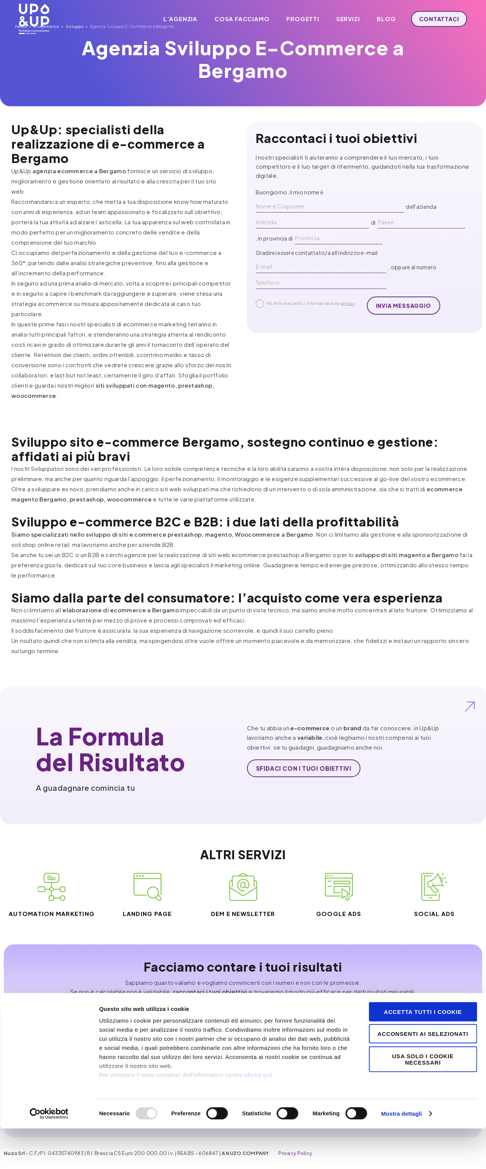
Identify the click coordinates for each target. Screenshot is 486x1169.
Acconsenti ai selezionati (422, 1074)
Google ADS (339, 913)
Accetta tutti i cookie (423, 1052)
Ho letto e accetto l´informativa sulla (305, 304)
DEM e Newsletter (243, 913)
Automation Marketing (52, 913)
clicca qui (258, 1115)
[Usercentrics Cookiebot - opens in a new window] (49, 1154)
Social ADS (434, 913)
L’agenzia (177, 18)
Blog (382, 18)
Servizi (344, 18)
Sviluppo (63, 112)
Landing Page (147, 913)
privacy (348, 303)
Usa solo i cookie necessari (422, 1099)
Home (10, 112)
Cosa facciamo (238, 18)
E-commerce (35, 112)
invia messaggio (403, 305)
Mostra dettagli (401, 1154)
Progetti (299, 18)
